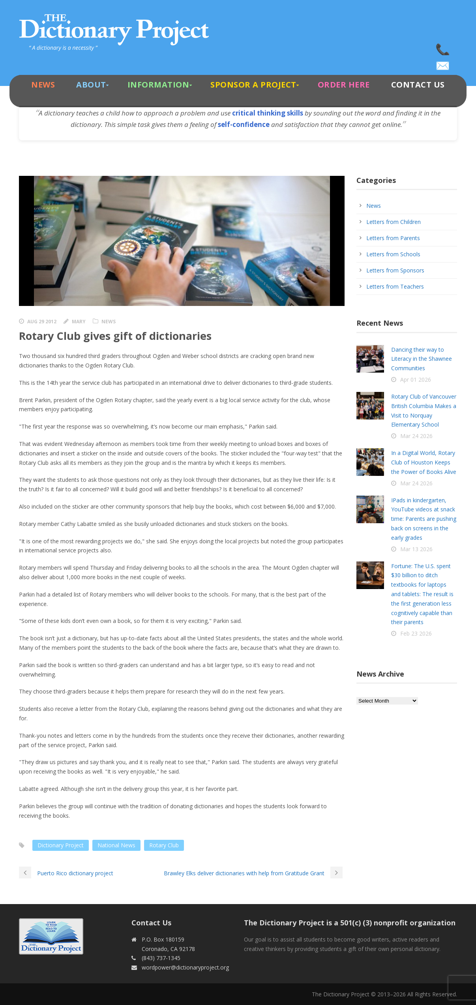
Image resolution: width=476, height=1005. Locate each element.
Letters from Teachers (395, 286)
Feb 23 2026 (416, 633)
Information (158, 84)
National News (116, 845)
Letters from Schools (393, 254)
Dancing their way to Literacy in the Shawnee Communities (421, 359)
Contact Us (418, 84)
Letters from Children (393, 222)
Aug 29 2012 (41, 321)
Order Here (344, 84)
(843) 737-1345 (443, 47)
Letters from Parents (393, 238)
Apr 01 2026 (415, 379)
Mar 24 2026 (416, 436)
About (91, 84)
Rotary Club (164, 845)
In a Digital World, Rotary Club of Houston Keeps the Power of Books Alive (423, 462)
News (43, 84)
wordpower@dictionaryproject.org (443, 63)
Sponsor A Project (253, 84)
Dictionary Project (60, 845)
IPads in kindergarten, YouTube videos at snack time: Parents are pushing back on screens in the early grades (423, 518)
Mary (79, 321)
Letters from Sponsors (395, 270)
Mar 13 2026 (416, 549)
